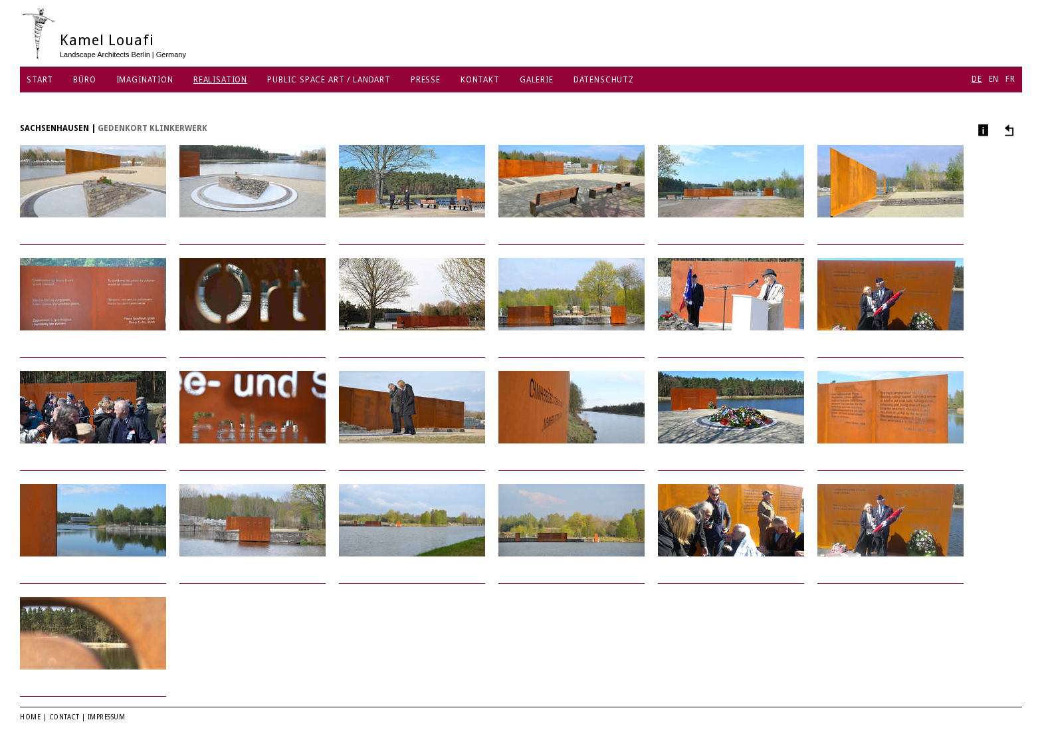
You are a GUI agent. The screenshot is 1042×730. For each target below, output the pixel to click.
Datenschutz (603, 79)
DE (977, 79)
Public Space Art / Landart (329, 79)
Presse (426, 79)
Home (30, 717)
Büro (84, 79)
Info (982, 130)
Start (40, 79)
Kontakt (480, 79)
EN (994, 79)
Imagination (144, 79)
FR (1010, 79)
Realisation (220, 79)
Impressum (107, 717)
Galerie (537, 79)
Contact (64, 717)
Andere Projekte (1007, 130)
